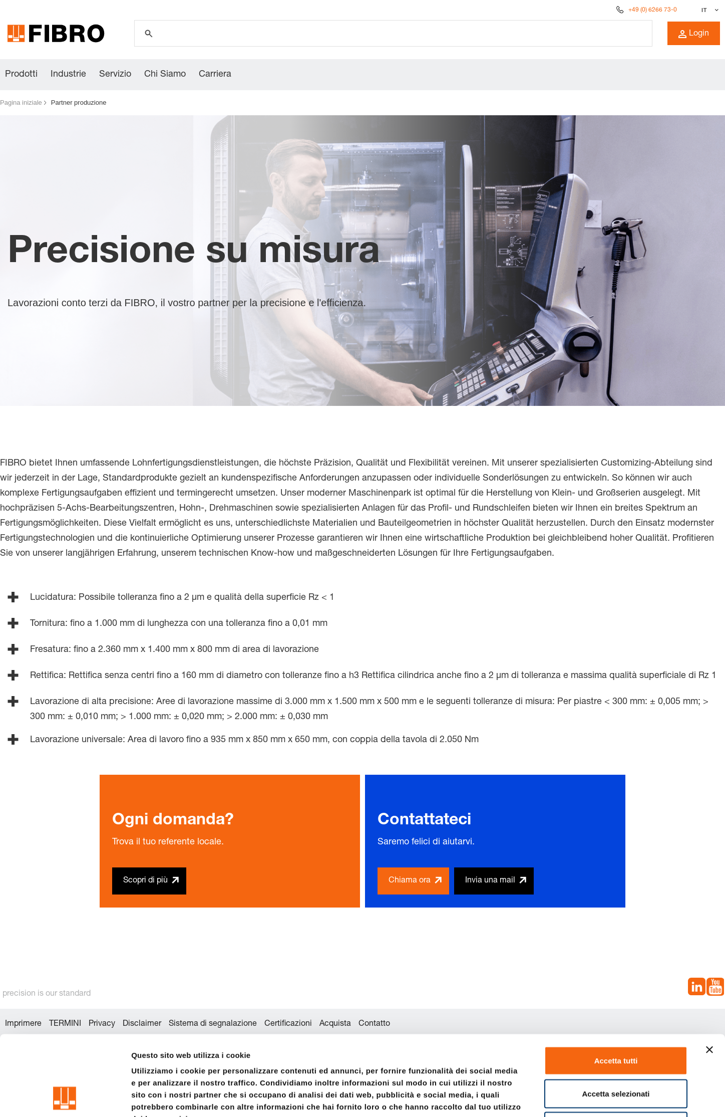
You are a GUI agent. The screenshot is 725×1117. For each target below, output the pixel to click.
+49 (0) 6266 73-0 (652, 10)
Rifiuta (616, 1051)
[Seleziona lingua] (708, 10)
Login (693, 34)
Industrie (68, 74)
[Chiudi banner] (709, 974)
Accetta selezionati (615, 1018)
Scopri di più (145, 881)
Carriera (215, 74)
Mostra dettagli (527, 1097)
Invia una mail (490, 881)
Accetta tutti (616, 985)
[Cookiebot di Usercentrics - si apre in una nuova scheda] (65, 1097)
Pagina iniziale (21, 102)
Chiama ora (410, 881)
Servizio (115, 74)
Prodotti (21, 74)
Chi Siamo (165, 74)
